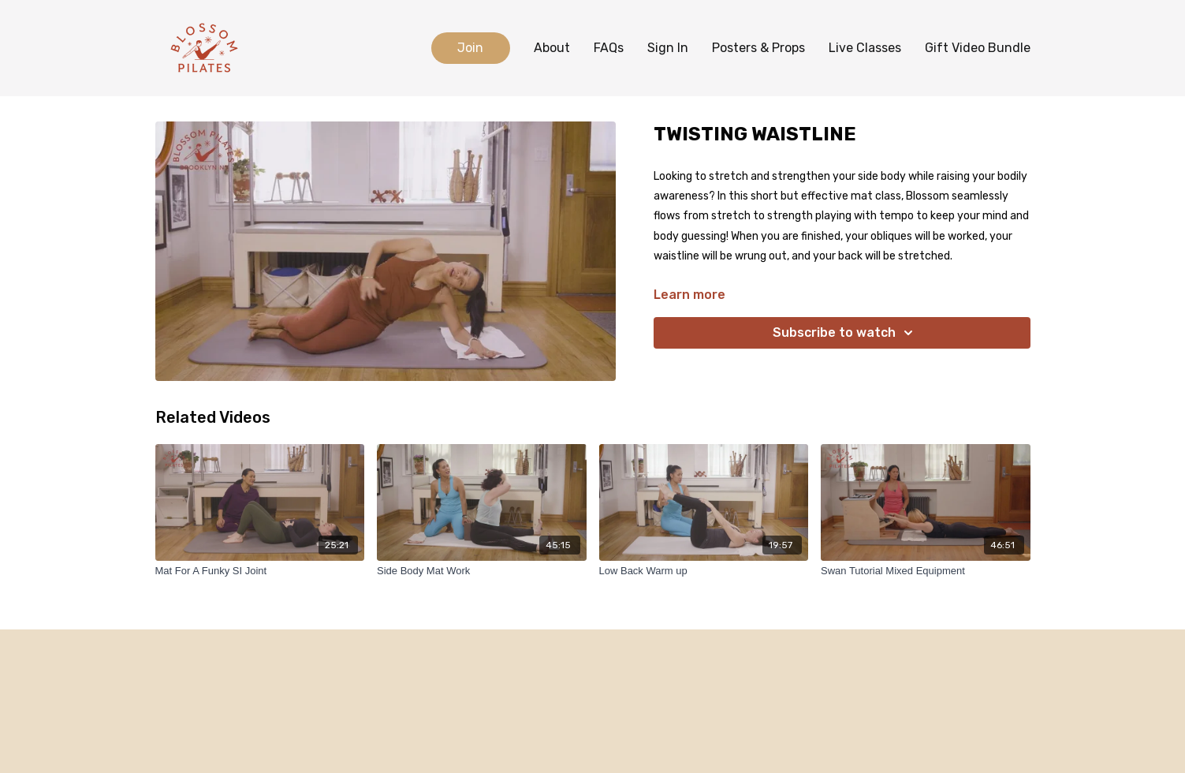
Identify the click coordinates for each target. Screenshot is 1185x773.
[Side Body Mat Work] (482, 571)
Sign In (667, 47)
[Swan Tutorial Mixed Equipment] (925, 571)
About (552, 47)
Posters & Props (758, 47)
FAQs (609, 47)
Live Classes (865, 47)
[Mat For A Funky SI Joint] (260, 571)
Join (470, 47)
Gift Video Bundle (977, 47)
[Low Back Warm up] (704, 571)
